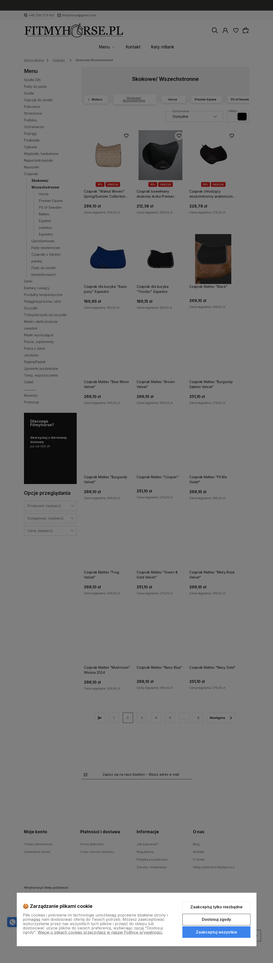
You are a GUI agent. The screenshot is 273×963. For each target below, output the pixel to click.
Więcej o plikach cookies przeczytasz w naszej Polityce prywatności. (100, 932)
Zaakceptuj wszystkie (216, 932)
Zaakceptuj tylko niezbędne (216, 906)
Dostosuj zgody (216, 919)
